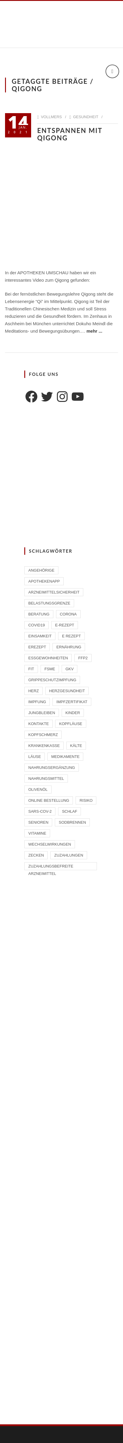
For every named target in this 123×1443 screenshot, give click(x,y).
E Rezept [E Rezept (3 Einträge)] (71, 636)
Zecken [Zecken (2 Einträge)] (36, 855)
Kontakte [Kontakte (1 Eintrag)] (38, 724)
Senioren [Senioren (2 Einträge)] (38, 822)
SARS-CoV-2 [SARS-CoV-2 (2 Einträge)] (40, 811)
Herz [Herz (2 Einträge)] (33, 691)
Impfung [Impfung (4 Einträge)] (37, 702)
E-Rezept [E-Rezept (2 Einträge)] (64, 625)
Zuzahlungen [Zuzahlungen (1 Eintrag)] (68, 855)
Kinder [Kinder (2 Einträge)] (73, 713)
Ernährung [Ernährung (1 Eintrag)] (68, 647)
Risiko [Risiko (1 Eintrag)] (85, 800)
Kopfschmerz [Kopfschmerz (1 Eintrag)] (43, 734)
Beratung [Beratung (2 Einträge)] (38, 614)
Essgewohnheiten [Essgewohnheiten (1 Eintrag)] (48, 658)
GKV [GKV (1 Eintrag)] (70, 669)
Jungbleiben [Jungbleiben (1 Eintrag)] (41, 713)
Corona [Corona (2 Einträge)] (68, 614)
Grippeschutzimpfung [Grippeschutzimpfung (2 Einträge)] (52, 680)
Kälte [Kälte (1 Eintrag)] (76, 745)
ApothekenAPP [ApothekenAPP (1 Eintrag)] (44, 581)
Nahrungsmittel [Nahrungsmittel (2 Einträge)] (46, 778)
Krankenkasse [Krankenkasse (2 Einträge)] (44, 745)
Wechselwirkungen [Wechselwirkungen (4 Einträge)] (49, 844)
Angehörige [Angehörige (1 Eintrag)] (41, 570)
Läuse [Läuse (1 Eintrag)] (34, 756)
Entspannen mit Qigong (69, 134)
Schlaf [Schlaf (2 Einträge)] (69, 811)
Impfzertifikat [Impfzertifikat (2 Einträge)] (71, 702)
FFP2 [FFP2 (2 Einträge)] (83, 658)
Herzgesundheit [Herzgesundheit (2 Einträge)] (67, 691)
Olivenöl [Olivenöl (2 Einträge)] (37, 789)
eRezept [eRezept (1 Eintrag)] (37, 647)
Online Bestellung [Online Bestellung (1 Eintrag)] (48, 800)
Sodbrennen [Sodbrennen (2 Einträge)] (72, 822)
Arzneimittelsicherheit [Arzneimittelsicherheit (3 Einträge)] (53, 592)
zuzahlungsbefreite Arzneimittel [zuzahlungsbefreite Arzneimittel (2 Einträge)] (50, 867)
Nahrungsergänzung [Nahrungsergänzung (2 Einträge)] (51, 767)
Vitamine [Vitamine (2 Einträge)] (37, 833)
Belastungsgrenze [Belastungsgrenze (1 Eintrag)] (49, 603)
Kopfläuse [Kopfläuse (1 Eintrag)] (70, 724)
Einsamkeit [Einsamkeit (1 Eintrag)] (40, 636)
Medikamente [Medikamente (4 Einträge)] (65, 756)
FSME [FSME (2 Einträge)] (49, 669)
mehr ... (94, 331)
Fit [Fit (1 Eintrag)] (31, 669)
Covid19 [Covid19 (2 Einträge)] (36, 625)
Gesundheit (85, 117)
